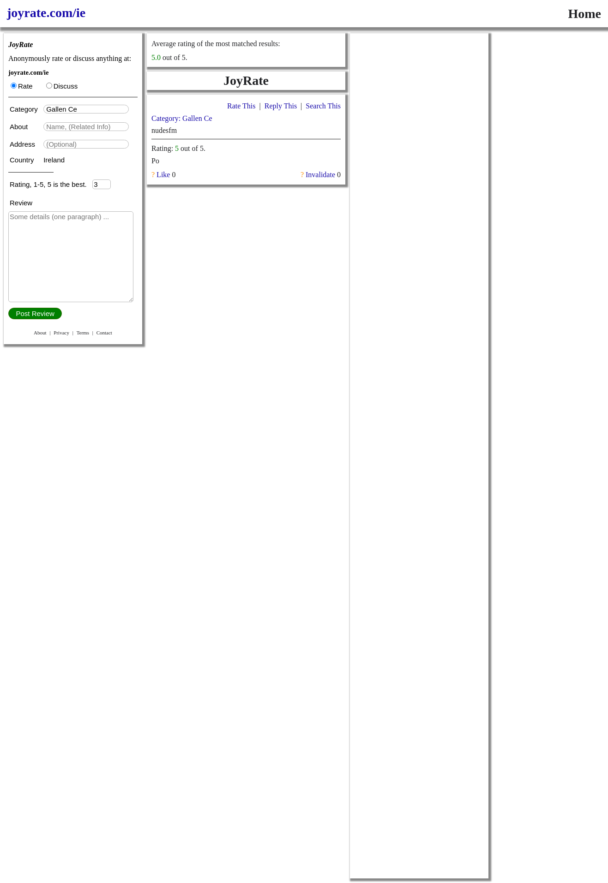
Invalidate (320, 175)
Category (26, 109)
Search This (323, 106)
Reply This (281, 106)
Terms (83, 332)
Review (21, 203)
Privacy (61, 332)
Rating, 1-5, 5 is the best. (51, 184)
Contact (104, 332)
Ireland (54, 160)
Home (584, 13)
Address (23, 144)
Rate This (241, 106)
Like (163, 175)
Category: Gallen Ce (181, 118)
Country (23, 160)
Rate (22, 86)
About (20, 127)
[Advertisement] (419, 171)
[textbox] (86, 109)
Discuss (62, 86)
